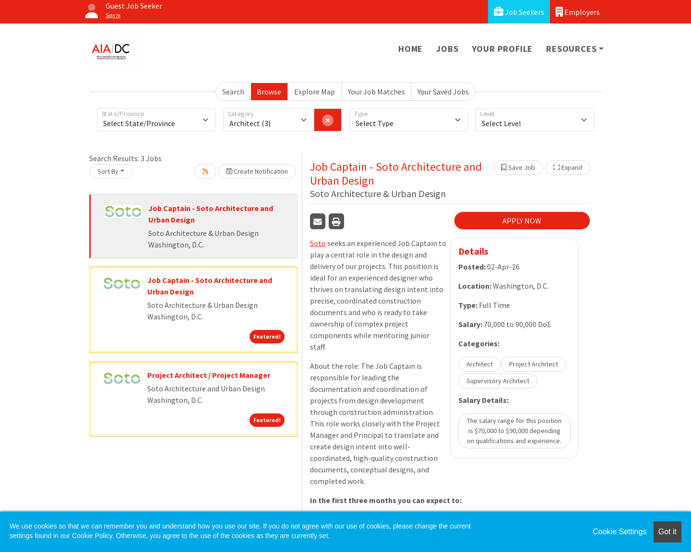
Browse (269, 91)
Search (233, 91)
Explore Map (314, 91)
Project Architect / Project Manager (208, 375)
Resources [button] (571, 48)
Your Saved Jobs (443, 91)
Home (410, 48)
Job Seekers (519, 12)
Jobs (447, 48)
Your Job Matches (376, 91)
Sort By (108, 171)
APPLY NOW (521, 220)
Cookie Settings (619, 532)
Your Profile (502, 48)
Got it (667, 532)
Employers (578, 12)
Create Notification (257, 171)
